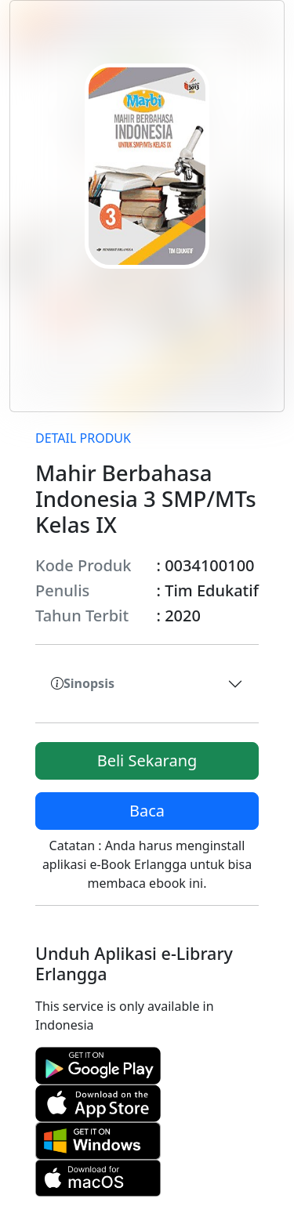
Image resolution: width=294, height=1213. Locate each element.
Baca (147, 810)
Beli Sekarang (147, 760)
